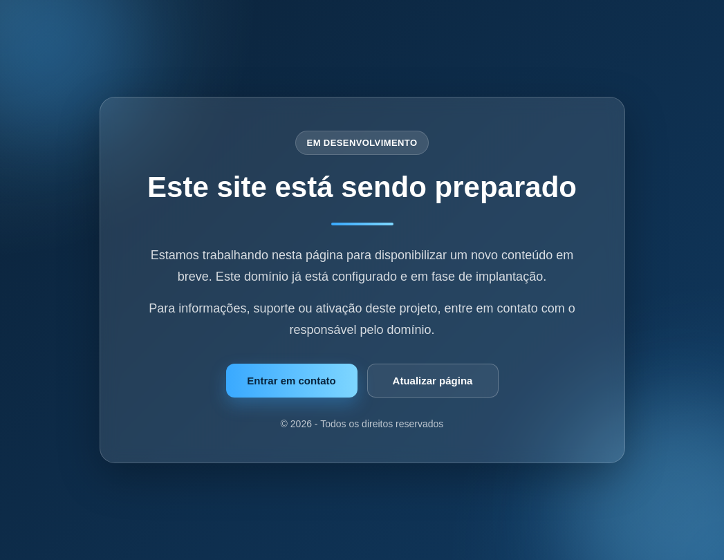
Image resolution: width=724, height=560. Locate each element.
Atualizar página (433, 380)
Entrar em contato (291, 380)
